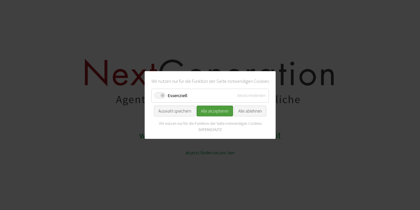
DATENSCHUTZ (210, 129)
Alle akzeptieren (215, 110)
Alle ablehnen (250, 110)
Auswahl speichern (174, 110)
